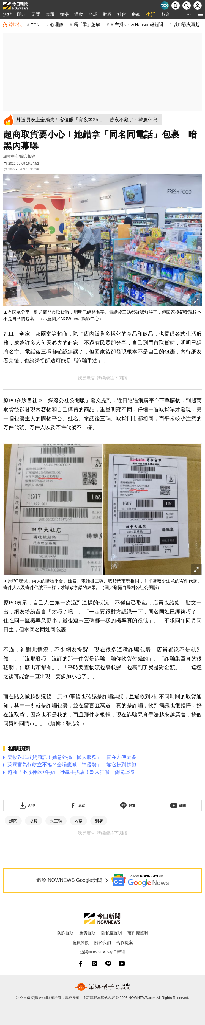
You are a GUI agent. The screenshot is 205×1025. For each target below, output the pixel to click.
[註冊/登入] (197, 5)
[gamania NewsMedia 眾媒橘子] (102, 987)
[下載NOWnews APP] (175, 5)
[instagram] (94, 963)
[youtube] (121, 963)
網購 (99, 820)
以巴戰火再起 (186, 24)
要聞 (35, 14)
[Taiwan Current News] (164, 5)
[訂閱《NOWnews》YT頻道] (178, 805)
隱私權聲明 (111, 933)
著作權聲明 (137, 933)
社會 (121, 14)
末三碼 (56, 820)
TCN (35, 24)
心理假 (56, 24)
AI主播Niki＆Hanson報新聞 (137, 24)
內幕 (78, 820)
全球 (93, 14)
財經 (107, 14)
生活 (151, 14)
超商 (13, 820)
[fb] (80, 963)
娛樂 (64, 14)
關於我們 (102, 942)
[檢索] (186, 5)
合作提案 (124, 942)
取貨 (33, 820)
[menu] (200, 14)
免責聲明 (87, 933)
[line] (108, 963)
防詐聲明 (65, 933)
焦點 (7, 14)
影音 (165, 14)
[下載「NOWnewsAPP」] (27, 805)
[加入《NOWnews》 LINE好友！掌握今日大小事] (128, 805)
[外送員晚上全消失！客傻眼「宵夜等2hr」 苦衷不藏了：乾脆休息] (88, 119)
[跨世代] (12, 24)
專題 (50, 14)
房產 (136, 14)
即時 (21, 14)
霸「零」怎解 (87, 24)
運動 (78, 14)
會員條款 (80, 942)
